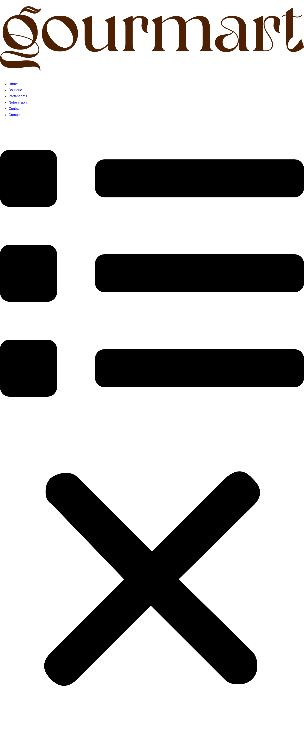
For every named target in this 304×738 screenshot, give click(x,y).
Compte (15, 115)
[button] (152, 427)
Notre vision (18, 102)
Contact (14, 108)
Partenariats (18, 96)
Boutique (15, 90)
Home (13, 84)
